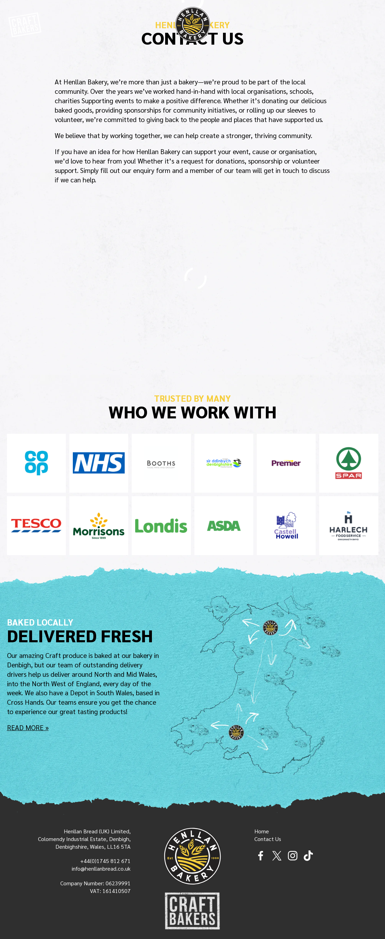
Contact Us (267, 838)
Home (261, 831)
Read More (25, 727)
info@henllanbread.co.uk (101, 868)
